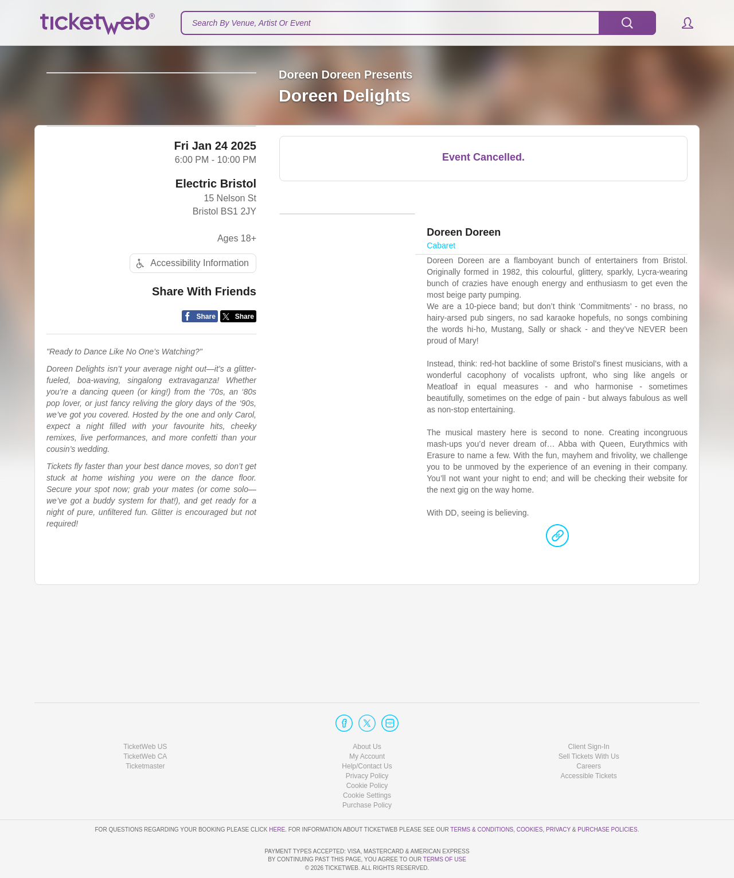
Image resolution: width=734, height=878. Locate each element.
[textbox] (418, 23)
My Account (367, 724)
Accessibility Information (191, 349)
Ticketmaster (145, 733)
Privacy (558, 796)
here (277, 796)
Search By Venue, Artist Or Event (251, 23)
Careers (588, 733)
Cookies (530, 796)
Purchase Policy (367, 772)
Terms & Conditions (481, 796)
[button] (682, 23)
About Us (367, 713)
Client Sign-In (589, 713)
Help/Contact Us (367, 733)
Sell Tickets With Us (589, 724)
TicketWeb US (145, 713)
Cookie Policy (367, 753)
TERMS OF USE (444, 859)
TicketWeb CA (145, 724)
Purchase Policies (607, 796)
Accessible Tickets (589, 743)
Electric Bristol (215, 269)
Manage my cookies (367, 763)
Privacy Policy (367, 743)
